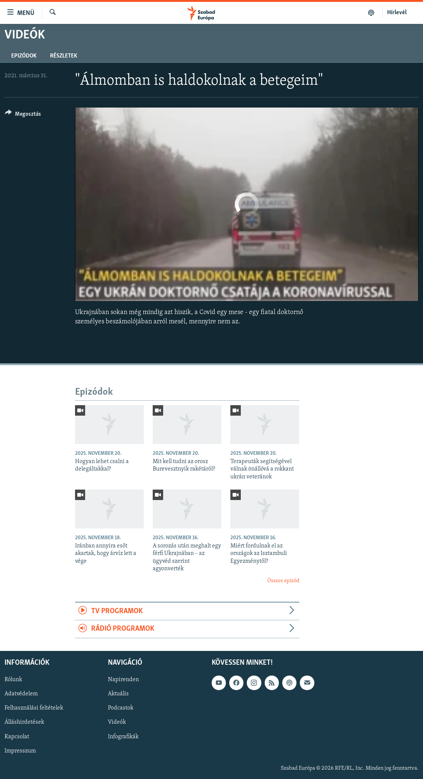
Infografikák (123, 736)
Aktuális (118, 694)
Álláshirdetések (24, 722)
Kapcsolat (16, 736)
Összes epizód (283, 581)
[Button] (23, 115)
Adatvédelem (21, 694)
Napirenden (123, 680)
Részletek (63, 56)
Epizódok (24, 56)
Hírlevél (397, 13)
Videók (117, 722)
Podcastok (120, 708)
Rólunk (13, 680)
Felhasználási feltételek (33, 708)
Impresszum (20, 751)
